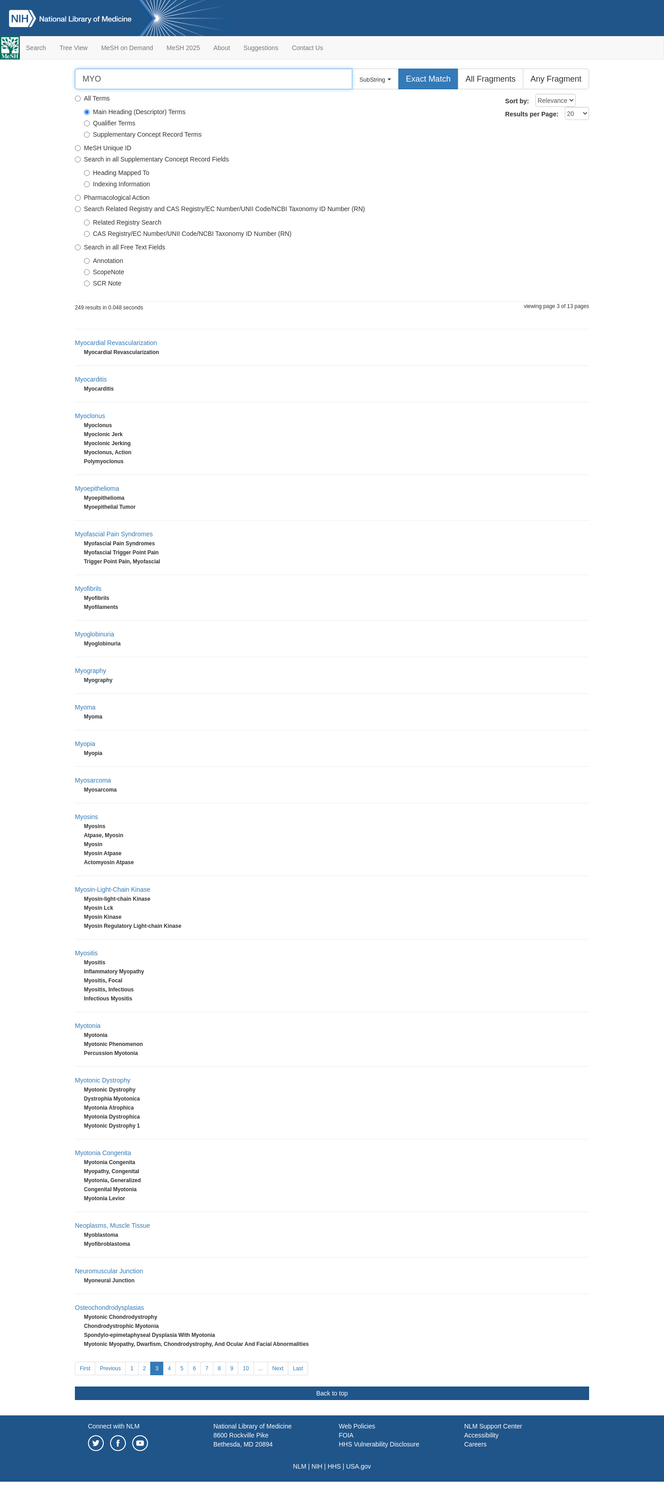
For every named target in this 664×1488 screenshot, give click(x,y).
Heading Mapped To (116, 172)
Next (278, 1368)
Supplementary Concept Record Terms (143, 134)
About (221, 47)
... (260, 1368)
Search (36, 47)
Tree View (74, 47)
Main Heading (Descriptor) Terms (134, 111)
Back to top (332, 1393)
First (85, 1368)
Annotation (103, 260)
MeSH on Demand (127, 47)
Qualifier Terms (109, 123)
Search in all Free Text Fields (120, 247)
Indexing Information (117, 184)
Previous (110, 1368)
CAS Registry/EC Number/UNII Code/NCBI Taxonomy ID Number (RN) (187, 233)
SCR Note (102, 283)
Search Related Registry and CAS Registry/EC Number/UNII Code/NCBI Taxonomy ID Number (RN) (220, 208)
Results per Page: (531, 114)
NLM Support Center (493, 1426)
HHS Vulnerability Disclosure (379, 1444)
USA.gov (358, 1466)
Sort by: (517, 101)
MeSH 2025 (183, 47)
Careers (475, 1444)
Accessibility (481, 1435)
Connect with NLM (113, 1426)
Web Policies (357, 1426)
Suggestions (261, 47)
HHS (334, 1466)
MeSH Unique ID (103, 148)
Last (298, 1368)
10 (246, 1368)
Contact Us (307, 47)
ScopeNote (104, 272)
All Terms (92, 98)
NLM (300, 1466)
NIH (317, 1466)
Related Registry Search (122, 222)
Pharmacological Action (112, 197)
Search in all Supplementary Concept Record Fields (152, 159)
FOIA (346, 1435)
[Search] (213, 79)
